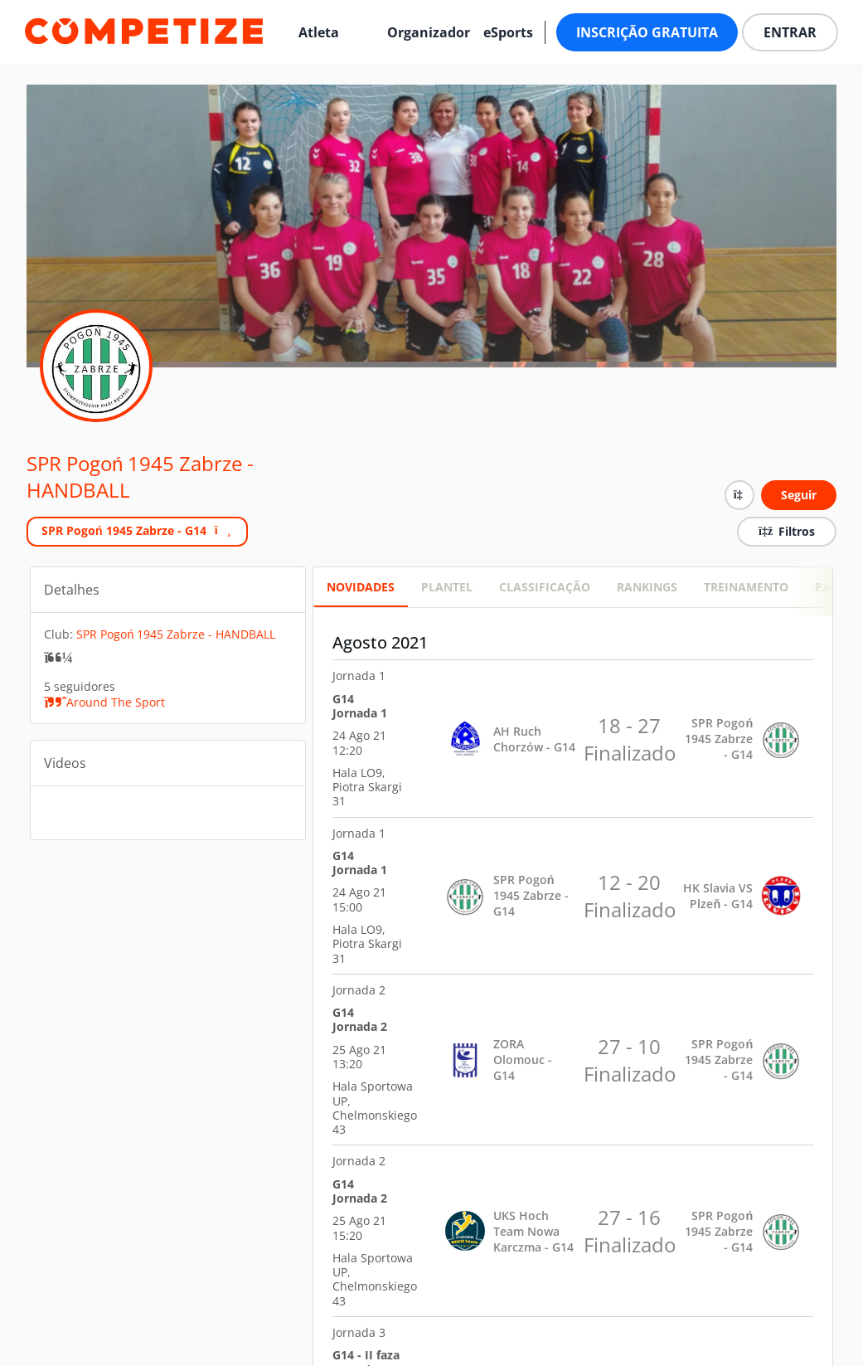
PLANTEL (447, 587)
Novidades (361, 587)
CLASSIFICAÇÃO (544, 587)
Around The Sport (104, 702)
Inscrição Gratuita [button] (647, 32)
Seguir (799, 495)
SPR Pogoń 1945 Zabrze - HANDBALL (140, 476)
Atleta (318, 32)
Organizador (428, 32)
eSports (508, 32)
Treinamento (746, 587)
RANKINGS (647, 587)
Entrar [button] (790, 32)
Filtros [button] (787, 531)
